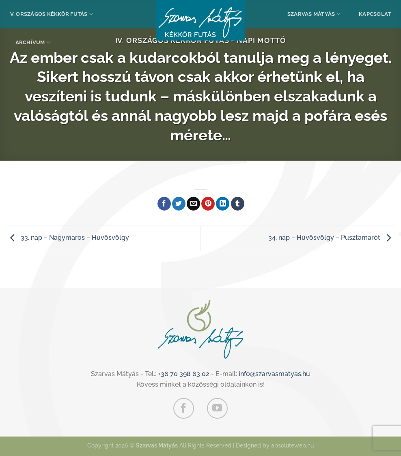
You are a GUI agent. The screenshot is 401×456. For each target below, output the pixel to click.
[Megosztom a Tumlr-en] (237, 204)
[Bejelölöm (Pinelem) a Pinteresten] (208, 204)
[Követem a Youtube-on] (217, 408)
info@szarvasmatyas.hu (274, 374)
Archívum (33, 42)
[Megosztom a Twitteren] (178, 204)
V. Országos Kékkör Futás (51, 14)
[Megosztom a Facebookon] (164, 204)
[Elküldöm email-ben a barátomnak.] (193, 204)
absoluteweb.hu (292, 445)
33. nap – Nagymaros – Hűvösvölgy (67, 237)
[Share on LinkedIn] (222, 204)
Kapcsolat (375, 14)
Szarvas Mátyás (314, 14)
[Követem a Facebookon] (183, 408)
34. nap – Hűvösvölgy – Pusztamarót (331, 237)
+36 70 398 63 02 (183, 374)
